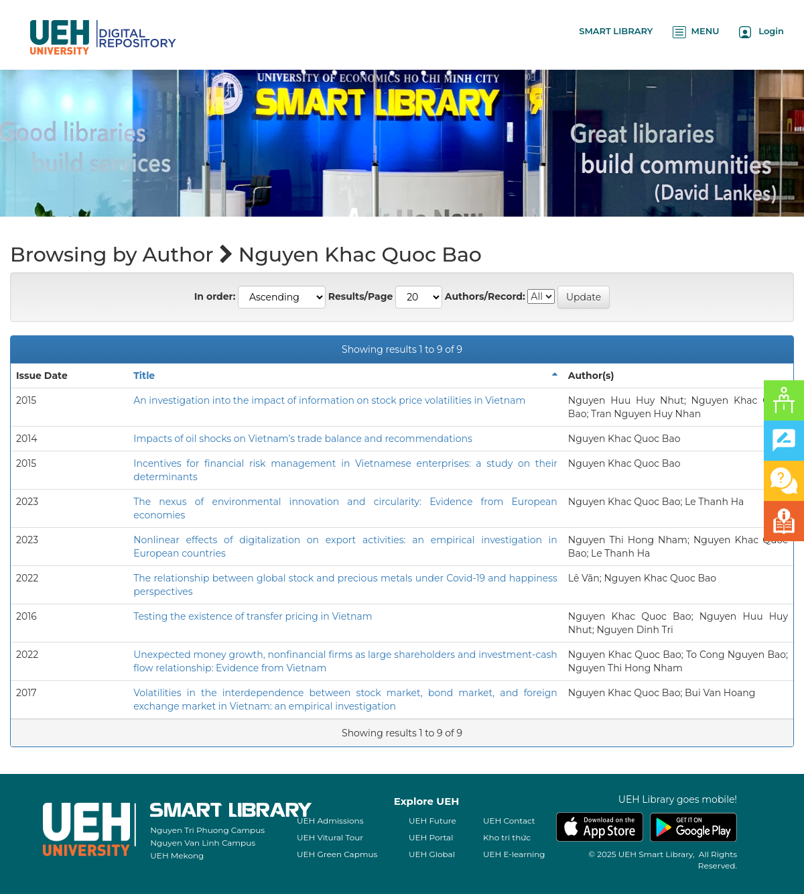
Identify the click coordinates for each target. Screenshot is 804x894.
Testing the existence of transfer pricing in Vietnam (252, 616)
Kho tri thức (507, 837)
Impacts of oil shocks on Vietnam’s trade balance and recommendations (302, 439)
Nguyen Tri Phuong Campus (207, 830)
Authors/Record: (485, 296)
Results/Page (360, 296)
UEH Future (432, 821)
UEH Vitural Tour (330, 837)
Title (144, 376)
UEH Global (432, 854)
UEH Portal (431, 837)
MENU (696, 31)
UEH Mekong (177, 855)
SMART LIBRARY (616, 30)
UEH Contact (509, 821)
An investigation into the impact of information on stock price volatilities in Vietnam (329, 400)
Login (761, 31)
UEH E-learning (514, 854)
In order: (215, 296)
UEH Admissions (330, 821)
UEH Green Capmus (337, 854)
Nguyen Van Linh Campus (202, 843)
